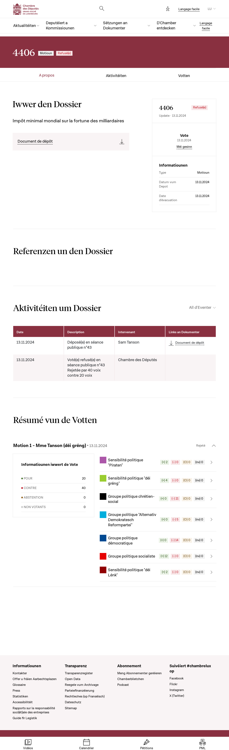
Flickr (173, 684)
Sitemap (71, 708)
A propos (46, 75)
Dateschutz (73, 702)
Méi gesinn (184, 182)
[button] (158, 497)
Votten (184, 75)
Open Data (72, 679)
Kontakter (20, 673)
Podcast (123, 685)
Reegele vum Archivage (81, 685)
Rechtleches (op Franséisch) (84, 696)
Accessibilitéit (23, 702)
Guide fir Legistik (25, 718)
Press (16, 691)
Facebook (177, 678)
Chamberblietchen (130, 679)
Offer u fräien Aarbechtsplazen (35, 679)
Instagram (177, 690)
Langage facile (188, 9)
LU (210, 9)
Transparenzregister (79, 673)
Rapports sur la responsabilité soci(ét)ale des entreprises (34, 710)
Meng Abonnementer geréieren (139, 673)
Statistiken (20, 696)
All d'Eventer (200, 342)
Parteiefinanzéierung (79, 691)
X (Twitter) (177, 696)
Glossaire (19, 685)
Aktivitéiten (116, 75)
